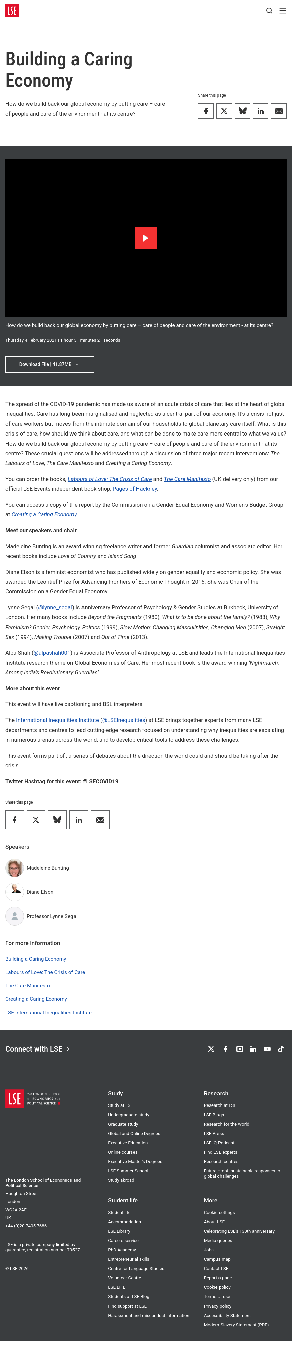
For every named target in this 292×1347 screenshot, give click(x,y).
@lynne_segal (55, 610)
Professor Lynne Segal (52, 919)
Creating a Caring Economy (36, 1001)
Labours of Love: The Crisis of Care (45, 975)
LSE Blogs (214, 1120)
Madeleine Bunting (48, 870)
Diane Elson (40, 894)
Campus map (217, 1265)
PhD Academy (122, 1255)
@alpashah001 (52, 655)
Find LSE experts (220, 1158)
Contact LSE (216, 1274)
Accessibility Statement (227, 1321)
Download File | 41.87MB (49, 365)
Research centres (221, 1167)
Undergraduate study (128, 1120)
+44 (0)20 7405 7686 (26, 1231)
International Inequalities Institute (57, 722)
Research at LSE (220, 1111)
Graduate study (123, 1130)
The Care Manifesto (187, 481)
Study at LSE (120, 1111)
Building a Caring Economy (35, 961)
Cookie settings (219, 1218)
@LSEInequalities (123, 722)
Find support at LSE (127, 1312)
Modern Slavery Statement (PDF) (236, 1330)
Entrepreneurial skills (128, 1265)
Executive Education (128, 1148)
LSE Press (214, 1139)
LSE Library (119, 1237)
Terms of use (217, 1302)
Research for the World (226, 1130)
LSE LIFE (116, 1293)
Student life (119, 1218)
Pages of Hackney (135, 491)
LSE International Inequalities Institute (48, 1015)
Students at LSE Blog (128, 1302)
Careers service (123, 1246)
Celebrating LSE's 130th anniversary (239, 1237)
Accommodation (124, 1227)
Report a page (218, 1283)
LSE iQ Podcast (219, 1148)
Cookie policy (217, 1293)
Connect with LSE (43, 1053)
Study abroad (121, 1186)
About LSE (214, 1227)
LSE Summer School (128, 1176)
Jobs (209, 1255)
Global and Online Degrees (134, 1139)
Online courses (122, 1158)
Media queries (218, 1246)
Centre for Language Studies (136, 1274)
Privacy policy (217, 1312)
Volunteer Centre (124, 1283)
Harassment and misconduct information (148, 1321)
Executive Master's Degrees (135, 1167)
